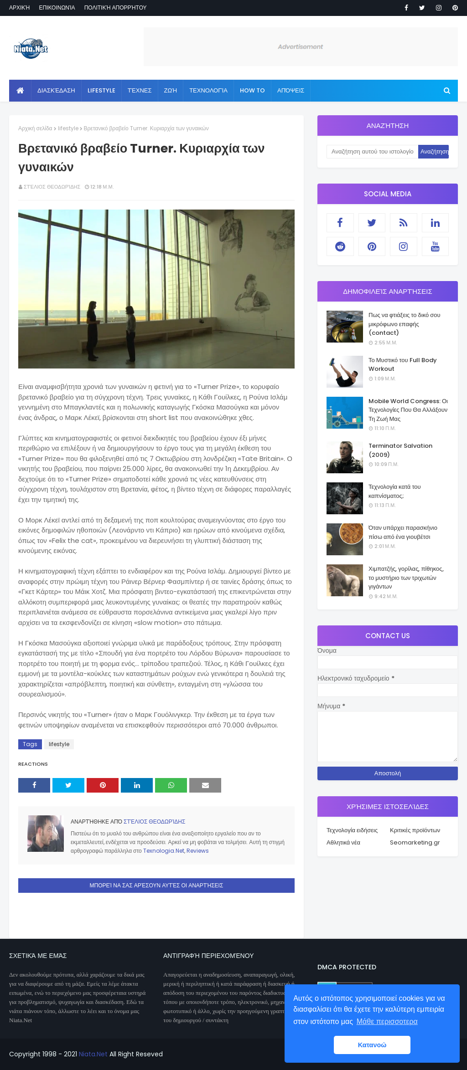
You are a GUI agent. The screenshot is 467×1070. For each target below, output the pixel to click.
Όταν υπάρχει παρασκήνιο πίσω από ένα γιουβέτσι (402, 532)
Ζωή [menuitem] (170, 90)
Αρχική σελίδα (35, 128)
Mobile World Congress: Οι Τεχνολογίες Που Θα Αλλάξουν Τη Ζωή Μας (408, 410)
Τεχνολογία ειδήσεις (352, 830)
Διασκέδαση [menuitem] (56, 90)
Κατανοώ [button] (372, 1045)
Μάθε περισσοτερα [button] (387, 1021)
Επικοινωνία (57, 7)
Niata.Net (93, 1054)
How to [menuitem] (252, 90)
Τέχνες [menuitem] (140, 90)
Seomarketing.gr (415, 842)
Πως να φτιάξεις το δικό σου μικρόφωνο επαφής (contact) (404, 324)
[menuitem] (20, 91)
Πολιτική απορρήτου (115, 7)
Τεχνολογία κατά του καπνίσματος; (394, 491)
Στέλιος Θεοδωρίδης (52, 186)
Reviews (198, 851)
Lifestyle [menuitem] (101, 90)
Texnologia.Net (163, 851)
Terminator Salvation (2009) (400, 450)
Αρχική (19, 7)
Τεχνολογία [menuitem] (208, 90)
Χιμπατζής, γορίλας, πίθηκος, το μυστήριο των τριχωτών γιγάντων (406, 577)
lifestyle (68, 128)
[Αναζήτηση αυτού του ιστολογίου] (372, 152)
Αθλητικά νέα (343, 842)
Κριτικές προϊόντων (415, 830)
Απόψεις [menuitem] (290, 90)
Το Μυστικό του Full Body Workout (402, 365)
